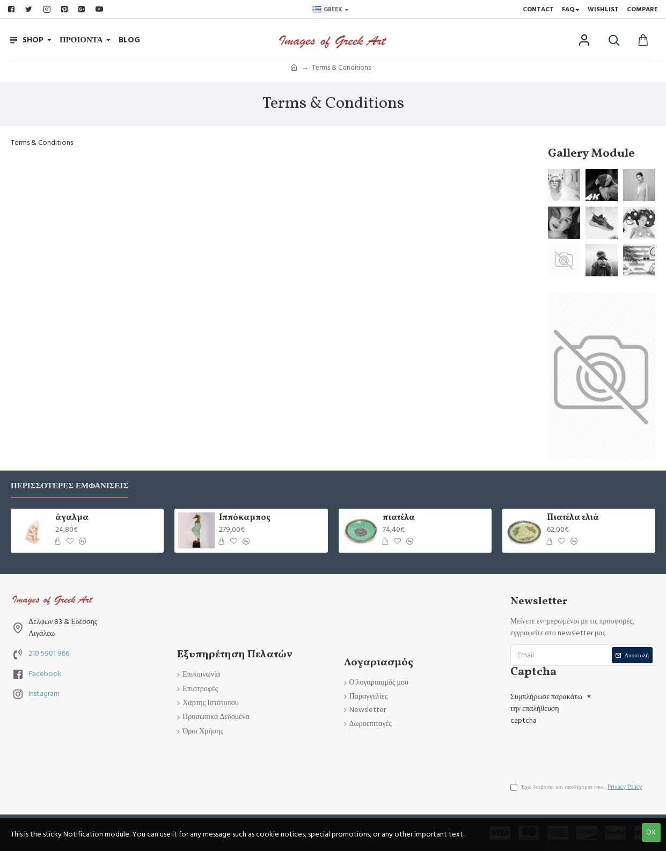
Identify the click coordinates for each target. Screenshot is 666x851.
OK (651, 832)
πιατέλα (399, 518)
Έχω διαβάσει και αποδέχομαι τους (577, 787)
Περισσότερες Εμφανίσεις (69, 486)
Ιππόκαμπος (244, 518)
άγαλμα (72, 518)
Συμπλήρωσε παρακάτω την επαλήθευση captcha (546, 709)
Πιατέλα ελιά (573, 518)
